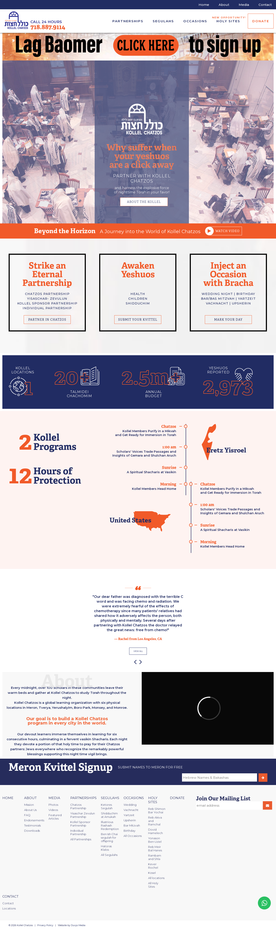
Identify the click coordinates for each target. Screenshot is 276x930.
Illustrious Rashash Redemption (110, 825)
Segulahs (163, 21)
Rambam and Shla (154, 857)
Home (7, 798)
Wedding (130, 804)
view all (138, 651)
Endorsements (34, 820)
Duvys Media (78, 925)
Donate (260, 21)
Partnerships (127, 21)
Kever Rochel (153, 865)
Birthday (129, 830)
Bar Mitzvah (132, 825)
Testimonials (32, 825)
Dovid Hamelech (155, 831)
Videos (53, 810)
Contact (10, 896)
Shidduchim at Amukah (109, 815)
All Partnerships (80, 839)
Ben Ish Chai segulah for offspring (109, 837)
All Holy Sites (153, 884)
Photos (53, 804)
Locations (9, 908)
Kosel (152, 872)
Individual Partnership (78, 832)
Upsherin (130, 820)
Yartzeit (129, 815)
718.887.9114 (47, 27)
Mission (29, 804)
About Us (30, 810)
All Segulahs (109, 855)
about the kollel (144, 202)
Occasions (195, 21)
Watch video (224, 231)
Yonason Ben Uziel (155, 839)
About (30, 798)
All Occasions (133, 836)
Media (54, 798)
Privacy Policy (45, 925)
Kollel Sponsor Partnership (80, 823)
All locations (156, 878)
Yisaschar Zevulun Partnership (82, 815)
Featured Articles (55, 816)
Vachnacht (131, 810)
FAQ (27, 815)
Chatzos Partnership (78, 806)
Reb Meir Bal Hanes (155, 848)
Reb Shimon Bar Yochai (156, 810)
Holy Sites (229, 19)
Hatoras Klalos (106, 847)
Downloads (32, 830)
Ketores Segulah (107, 806)
